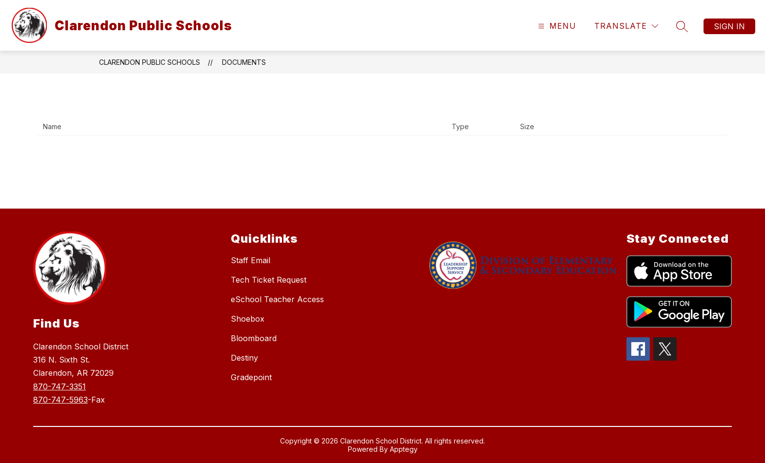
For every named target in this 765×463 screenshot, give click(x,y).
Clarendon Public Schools (149, 62)
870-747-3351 (59, 386)
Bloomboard (254, 338)
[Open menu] (556, 26)
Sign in (729, 26)
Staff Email (250, 260)
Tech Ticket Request (268, 280)
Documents (244, 62)
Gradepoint (251, 377)
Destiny (244, 358)
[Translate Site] (626, 26)
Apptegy (404, 449)
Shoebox (247, 319)
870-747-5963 (60, 400)
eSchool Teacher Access (277, 299)
